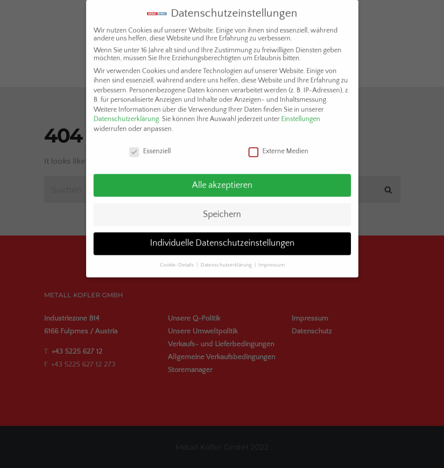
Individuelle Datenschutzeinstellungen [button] (222, 237)
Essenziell (150, 144)
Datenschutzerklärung (126, 113)
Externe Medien (278, 144)
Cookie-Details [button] (178, 259)
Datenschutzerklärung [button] (226, 259)
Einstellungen (300, 113)
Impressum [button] (271, 259)
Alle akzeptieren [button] (222, 179)
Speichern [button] (222, 208)
